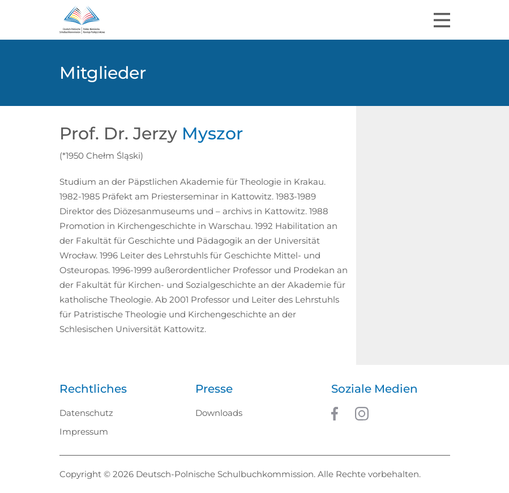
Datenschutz (86, 412)
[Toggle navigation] (442, 20)
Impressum (83, 431)
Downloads (218, 412)
